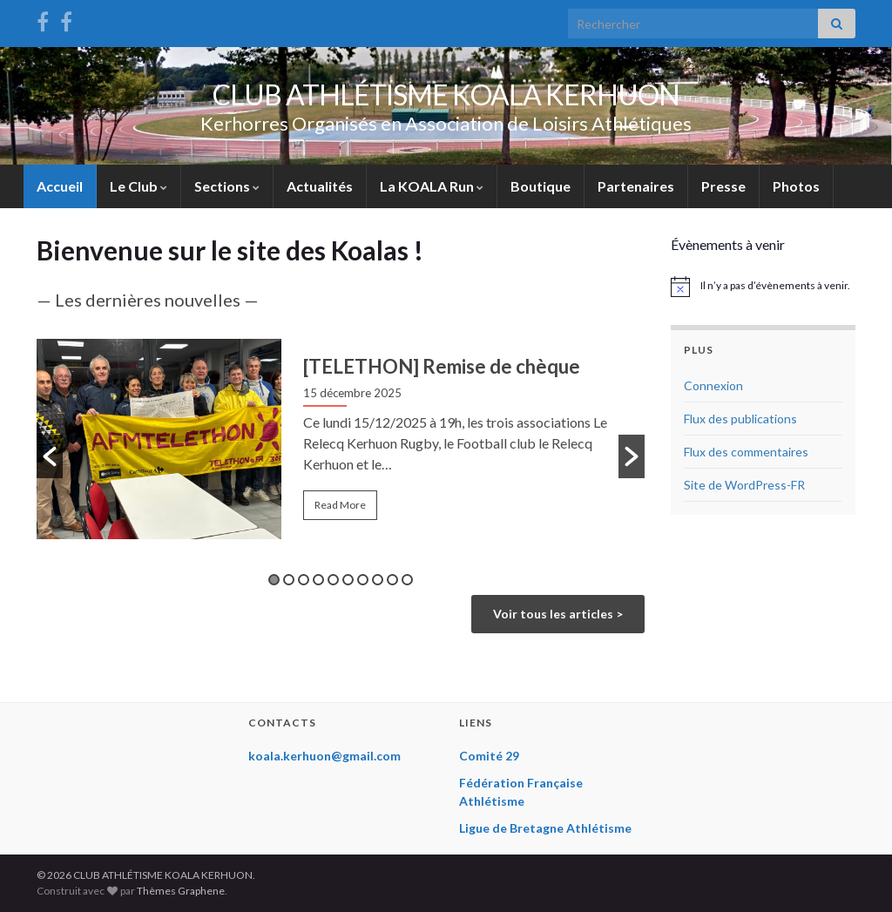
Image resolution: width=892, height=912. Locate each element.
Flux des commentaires (746, 451)
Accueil (60, 186)
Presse (723, 186)
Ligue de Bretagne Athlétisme (545, 828)
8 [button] (377, 579)
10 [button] (407, 579)
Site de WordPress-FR (744, 484)
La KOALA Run (431, 186)
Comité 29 (489, 755)
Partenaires (636, 186)
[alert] (763, 286)
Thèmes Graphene (181, 890)
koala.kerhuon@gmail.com (324, 755)
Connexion (713, 385)
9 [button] (392, 579)
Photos (796, 186)
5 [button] (333, 579)
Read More (340, 504)
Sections (227, 186)
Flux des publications (740, 418)
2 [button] (288, 579)
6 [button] (348, 579)
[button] (50, 456)
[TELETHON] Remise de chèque (441, 366)
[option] (341, 441)
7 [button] (362, 579)
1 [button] (274, 579)
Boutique (540, 186)
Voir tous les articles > (558, 613)
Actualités (320, 186)
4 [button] (318, 579)
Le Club (138, 186)
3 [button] (303, 579)
